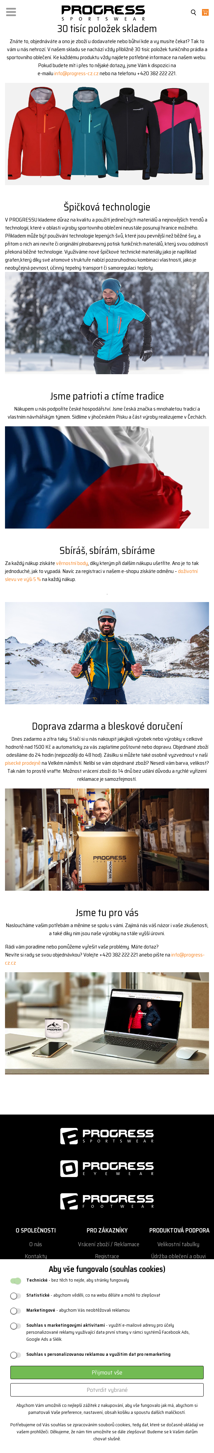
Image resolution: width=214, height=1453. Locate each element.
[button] (11, 10)
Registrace (107, 1256)
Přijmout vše (107, 1372)
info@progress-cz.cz (76, 73)
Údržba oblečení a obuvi (178, 1256)
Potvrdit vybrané (107, 1390)
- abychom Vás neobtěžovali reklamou (78, 1310)
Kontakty (36, 1256)
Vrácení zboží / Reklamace (108, 1244)
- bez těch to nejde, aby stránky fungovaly (77, 1280)
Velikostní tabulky (178, 1244)
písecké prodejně (23, 763)
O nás (35, 1244)
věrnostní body (72, 563)
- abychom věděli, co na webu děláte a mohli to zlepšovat (93, 1295)
